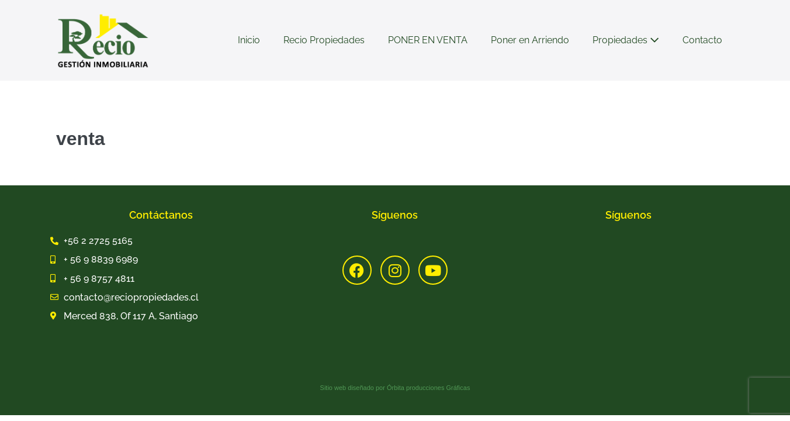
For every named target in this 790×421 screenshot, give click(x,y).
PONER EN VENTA (427, 40)
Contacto (702, 40)
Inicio (249, 40)
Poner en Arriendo (530, 40)
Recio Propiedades (324, 40)
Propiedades (625, 40)
